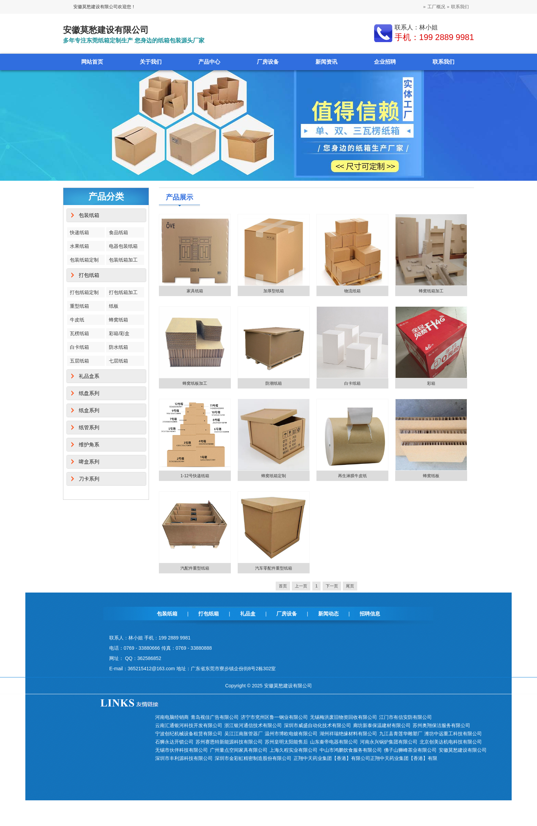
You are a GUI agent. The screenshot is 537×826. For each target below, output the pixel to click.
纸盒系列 (89, 410)
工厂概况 (436, 6)
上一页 (301, 586)
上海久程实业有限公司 (293, 750)
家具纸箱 (195, 291)
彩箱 (431, 383)
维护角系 (89, 444)
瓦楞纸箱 (79, 333)
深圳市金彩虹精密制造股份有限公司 (253, 758)
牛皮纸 (77, 319)
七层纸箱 (118, 361)
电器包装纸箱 (123, 246)
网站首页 (92, 62)
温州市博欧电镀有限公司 (291, 733)
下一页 (332, 586)
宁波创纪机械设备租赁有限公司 (188, 733)
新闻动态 (328, 614)
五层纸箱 (79, 361)
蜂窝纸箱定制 (273, 475)
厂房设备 (268, 62)
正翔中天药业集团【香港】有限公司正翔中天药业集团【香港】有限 (365, 758)
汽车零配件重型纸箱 (273, 568)
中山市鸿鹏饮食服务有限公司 (351, 750)
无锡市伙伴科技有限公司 (181, 750)
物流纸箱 (352, 291)
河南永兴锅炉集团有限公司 (388, 742)
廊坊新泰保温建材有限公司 (382, 725)
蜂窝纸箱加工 (431, 291)
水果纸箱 (79, 246)
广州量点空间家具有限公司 (238, 750)
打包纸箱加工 (123, 292)
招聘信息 (370, 614)
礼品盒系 (89, 376)
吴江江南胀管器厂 (243, 733)
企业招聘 (385, 62)
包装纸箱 (89, 215)
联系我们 (460, 6)
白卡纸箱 (79, 347)
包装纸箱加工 (123, 260)
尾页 (350, 586)
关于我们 (151, 62)
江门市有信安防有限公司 (405, 717)
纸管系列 (89, 427)
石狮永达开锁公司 (174, 742)
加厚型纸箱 (273, 291)
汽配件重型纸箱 (194, 568)
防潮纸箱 (273, 383)
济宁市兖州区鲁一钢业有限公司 (274, 717)
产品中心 (209, 62)
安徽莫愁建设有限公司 (463, 750)
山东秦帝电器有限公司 (334, 742)
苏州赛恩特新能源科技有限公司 (229, 742)
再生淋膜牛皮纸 (352, 475)
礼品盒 (247, 614)
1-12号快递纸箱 (194, 475)
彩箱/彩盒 (119, 333)
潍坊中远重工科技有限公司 (453, 733)
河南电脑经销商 (172, 717)
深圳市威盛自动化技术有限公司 (317, 725)
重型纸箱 (79, 306)
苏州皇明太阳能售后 (286, 742)
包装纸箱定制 (84, 260)
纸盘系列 (89, 393)
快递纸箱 (79, 232)
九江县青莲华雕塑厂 (400, 733)
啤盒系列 (89, 462)
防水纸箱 (118, 347)
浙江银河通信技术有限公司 (253, 725)
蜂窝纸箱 (118, 319)
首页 (283, 586)
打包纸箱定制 (84, 292)
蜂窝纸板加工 (195, 383)
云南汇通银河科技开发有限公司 (188, 725)
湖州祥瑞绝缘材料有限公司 (348, 733)
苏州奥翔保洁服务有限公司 (441, 725)
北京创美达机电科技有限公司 (451, 742)
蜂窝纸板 (431, 475)
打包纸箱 (89, 275)
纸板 (113, 306)
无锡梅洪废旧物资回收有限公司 (343, 717)
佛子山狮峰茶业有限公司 (410, 750)
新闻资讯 (326, 62)
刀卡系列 (89, 479)
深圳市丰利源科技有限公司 (184, 758)
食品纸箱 (118, 232)
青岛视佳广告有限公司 (215, 717)
